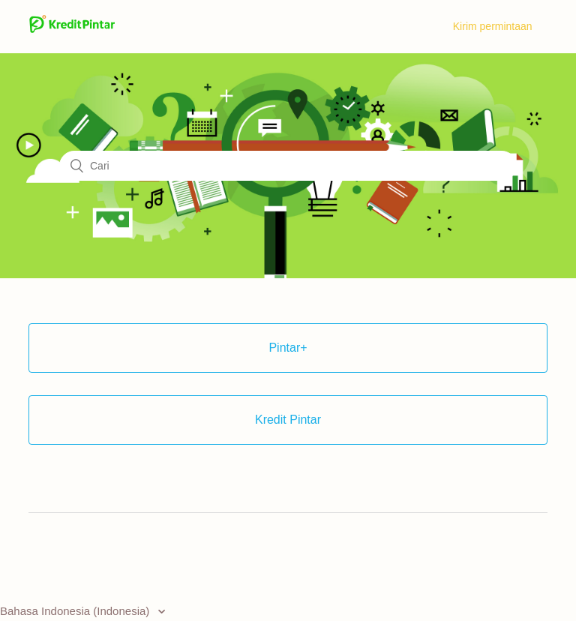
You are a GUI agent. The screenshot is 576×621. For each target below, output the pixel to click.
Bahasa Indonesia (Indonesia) (76, 610)
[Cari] (288, 166)
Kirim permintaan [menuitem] (492, 26)
